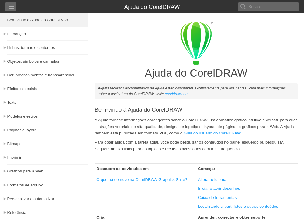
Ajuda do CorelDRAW (152, 7)
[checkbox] (10, 6)
